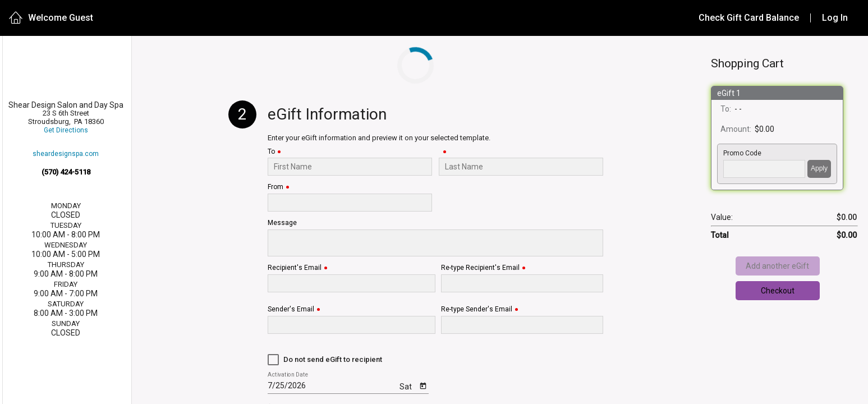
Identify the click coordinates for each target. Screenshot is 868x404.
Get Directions (66, 130)
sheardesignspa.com (66, 154)
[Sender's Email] (351, 325)
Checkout (777, 290)
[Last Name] (521, 167)
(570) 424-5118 (66, 172)
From (275, 187)
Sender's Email (291, 309)
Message (282, 223)
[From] (350, 203)
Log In (835, 17)
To (271, 151)
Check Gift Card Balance (749, 17)
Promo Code (742, 153)
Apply (819, 168)
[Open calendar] (423, 385)
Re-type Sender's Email (476, 309)
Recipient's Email (295, 268)
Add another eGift (777, 265)
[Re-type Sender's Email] (522, 325)
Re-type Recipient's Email (480, 268)
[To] (350, 167)
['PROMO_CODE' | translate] (764, 169)
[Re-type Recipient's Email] (522, 283)
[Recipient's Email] (351, 283)
